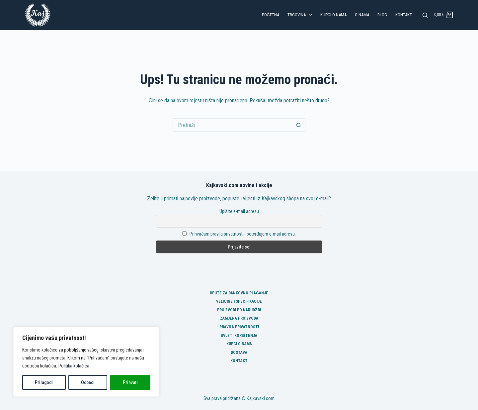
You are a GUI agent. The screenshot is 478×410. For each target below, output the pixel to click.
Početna (270, 14)
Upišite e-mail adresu (239, 211)
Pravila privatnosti (239, 327)
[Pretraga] (425, 15)
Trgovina (301, 15)
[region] (86, 362)
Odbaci (88, 382)
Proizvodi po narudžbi (239, 310)
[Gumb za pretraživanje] (298, 125)
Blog (382, 14)
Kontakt (403, 14)
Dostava (239, 352)
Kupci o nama (333, 14)
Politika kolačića (73, 365)
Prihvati (130, 382)
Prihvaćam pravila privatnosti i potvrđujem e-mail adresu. (243, 234)
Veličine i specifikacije (239, 301)
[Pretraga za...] (232, 125)
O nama (362, 14)
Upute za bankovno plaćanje (239, 293)
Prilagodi (44, 382)
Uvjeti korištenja (239, 335)
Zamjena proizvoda (239, 318)
